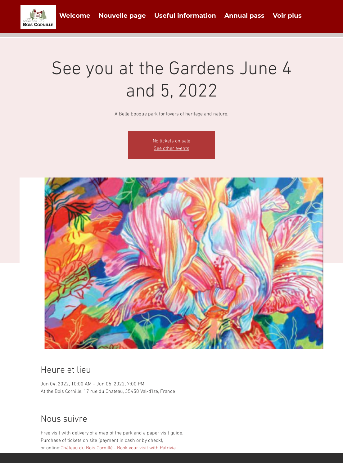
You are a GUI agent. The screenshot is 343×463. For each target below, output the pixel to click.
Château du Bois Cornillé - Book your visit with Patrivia (118, 448)
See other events (171, 149)
